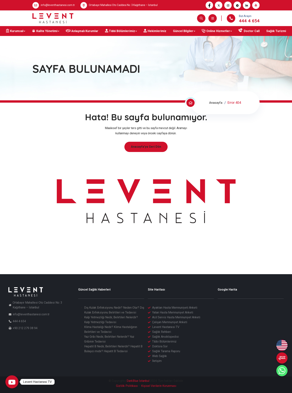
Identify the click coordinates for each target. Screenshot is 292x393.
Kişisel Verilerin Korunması (158, 386)
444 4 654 (249, 20)
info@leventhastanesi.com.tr (58, 5)
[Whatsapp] (282, 370)
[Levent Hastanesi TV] (11, 381)
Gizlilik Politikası (127, 386)
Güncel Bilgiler (183, 31)
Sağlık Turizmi (276, 31)
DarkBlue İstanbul (138, 381)
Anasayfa (215, 102)
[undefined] (282, 358)
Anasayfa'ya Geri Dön (146, 146)
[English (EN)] (282, 345)
